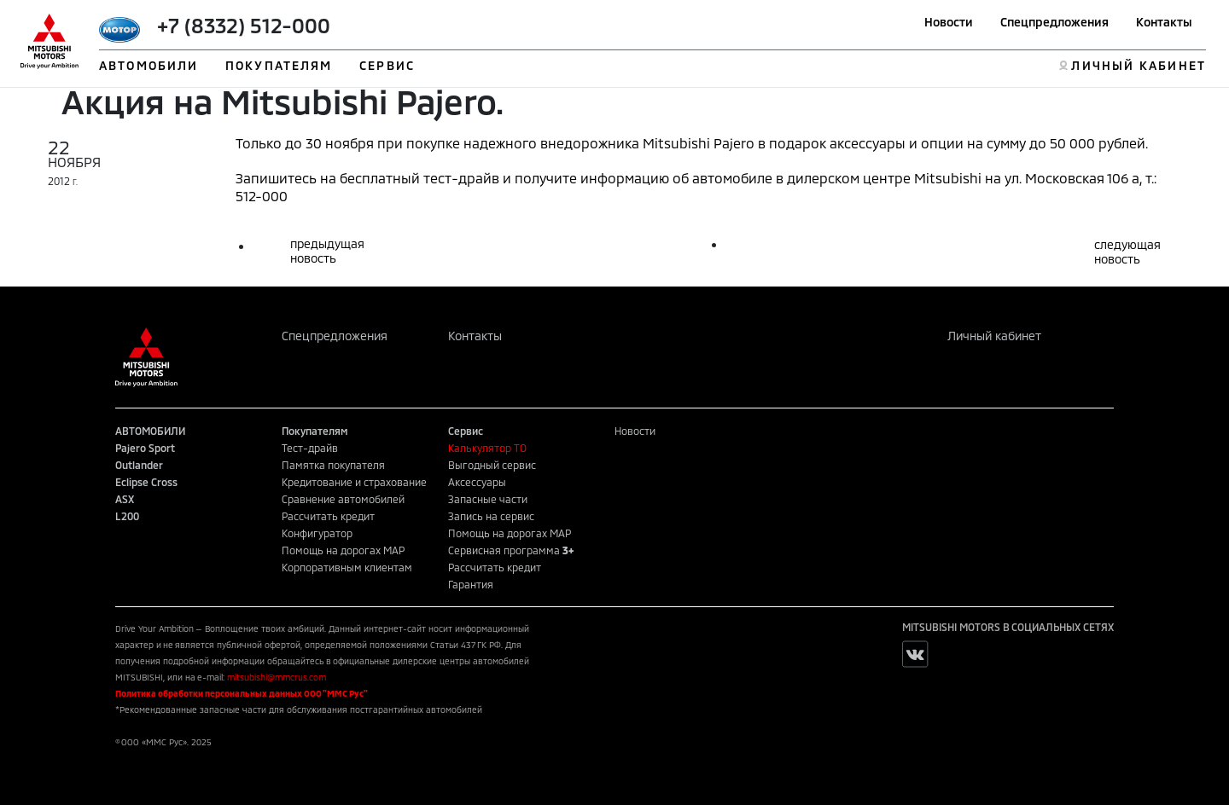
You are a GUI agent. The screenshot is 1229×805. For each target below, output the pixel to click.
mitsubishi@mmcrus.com (276, 677)
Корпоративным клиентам (347, 567)
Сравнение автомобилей (343, 499)
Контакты (1164, 21)
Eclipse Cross (146, 482)
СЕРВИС (387, 65)
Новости (948, 21)
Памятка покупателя (333, 465)
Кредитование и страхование (354, 482)
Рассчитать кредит (328, 516)
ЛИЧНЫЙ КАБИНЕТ (1138, 65)
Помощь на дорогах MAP (343, 550)
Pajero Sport (145, 448)
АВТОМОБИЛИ (148, 65)
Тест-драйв (310, 448)
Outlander (139, 465)
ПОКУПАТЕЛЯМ (278, 65)
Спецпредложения (1054, 21)
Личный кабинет (994, 335)
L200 (127, 516)
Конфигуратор (317, 533)
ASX (124, 499)
